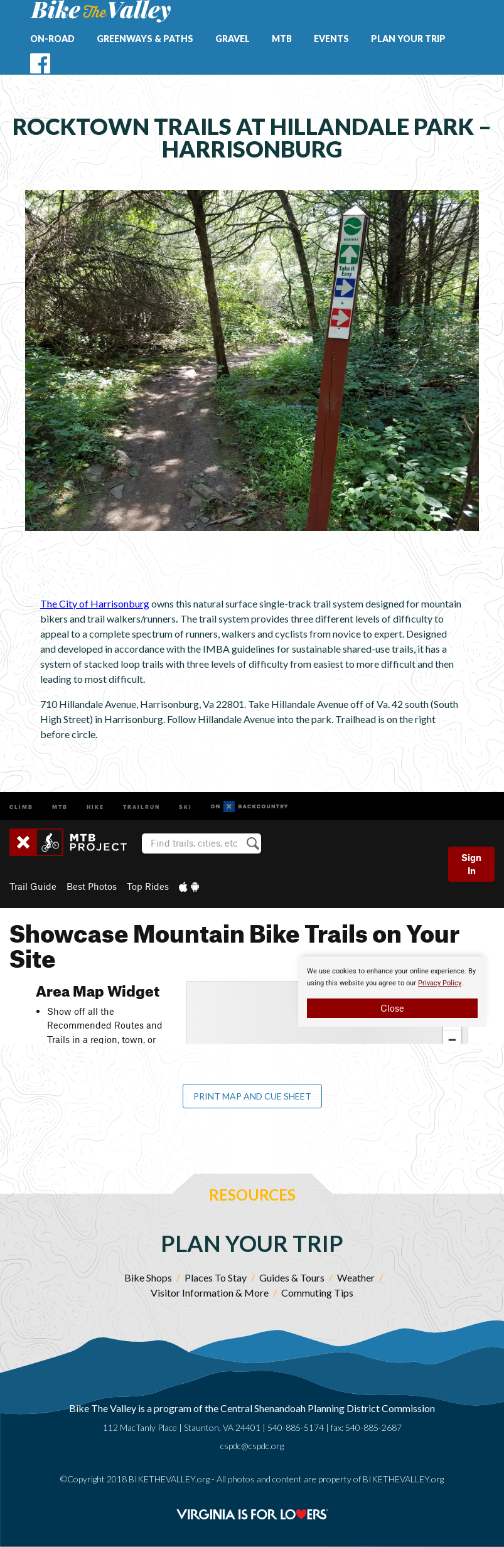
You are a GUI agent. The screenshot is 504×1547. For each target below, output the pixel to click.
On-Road (52, 38)
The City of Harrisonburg (94, 603)
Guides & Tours (291, 1277)
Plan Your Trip (408, 38)
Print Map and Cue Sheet (252, 1096)
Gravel (232, 38)
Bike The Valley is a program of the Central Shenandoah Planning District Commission (252, 1408)
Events (331, 38)
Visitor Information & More (210, 1292)
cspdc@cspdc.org (252, 1445)
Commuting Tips (317, 1292)
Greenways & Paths (145, 38)
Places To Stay (216, 1277)
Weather (356, 1277)
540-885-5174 (295, 1427)
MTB (282, 38)
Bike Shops (148, 1277)
